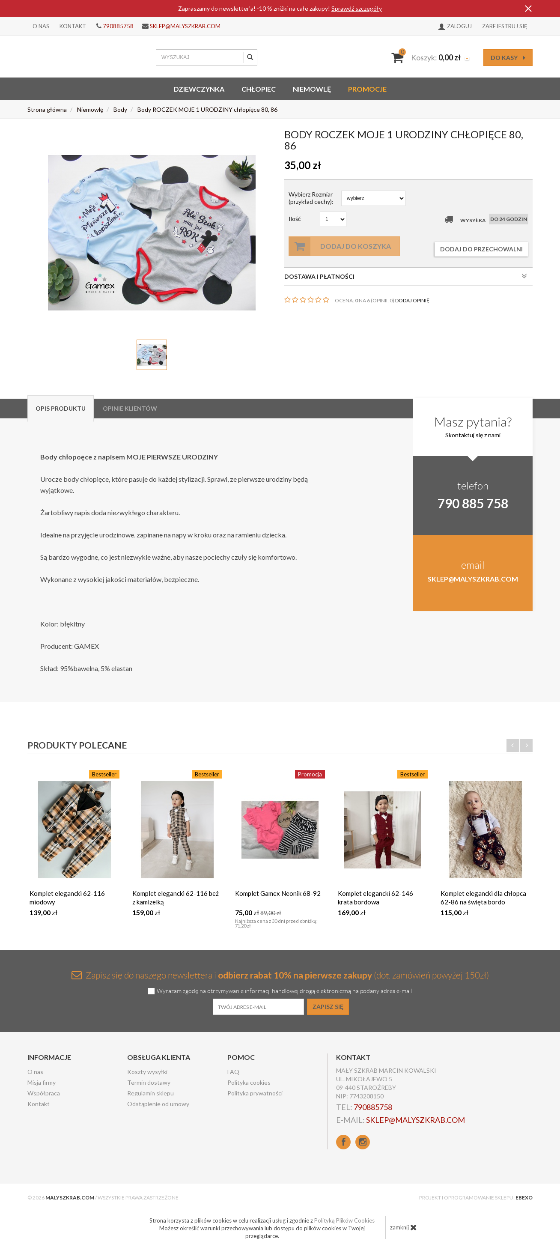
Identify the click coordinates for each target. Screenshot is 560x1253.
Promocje (367, 89)
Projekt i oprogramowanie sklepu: (476, 1197)
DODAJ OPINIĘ (412, 300)
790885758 (118, 26)
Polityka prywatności (255, 1093)
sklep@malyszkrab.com (185, 26)
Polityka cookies (249, 1082)
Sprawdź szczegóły (356, 8)
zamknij (403, 1227)
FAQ (233, 1071)
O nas (41, 26)
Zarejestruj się (504, 26)
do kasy (508, 57)
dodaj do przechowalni (481, 249)
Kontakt (73, 26)
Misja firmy (41, 1082)
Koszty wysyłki (147, 1071)
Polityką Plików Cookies (344, 1220)
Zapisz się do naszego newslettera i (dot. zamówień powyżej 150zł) (280, 975)
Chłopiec (258, 89)
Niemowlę (312, 89)
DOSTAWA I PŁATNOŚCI (405, 276)
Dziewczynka (199, 89)
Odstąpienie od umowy (158, 1103)
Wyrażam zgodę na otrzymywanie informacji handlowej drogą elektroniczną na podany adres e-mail (284, 991)
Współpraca (43, 1093)
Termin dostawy (148, 1082)
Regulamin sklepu (150, 1093)
